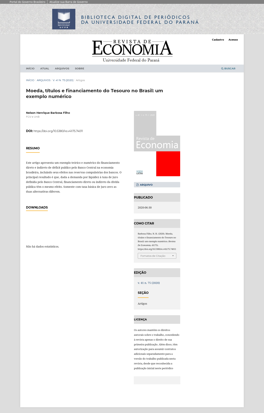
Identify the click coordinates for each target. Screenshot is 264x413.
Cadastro (218, 39)
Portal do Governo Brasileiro (27, 2)
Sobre (79, 68)
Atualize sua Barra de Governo (68, 2)
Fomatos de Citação (152, 255)
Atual (44, 68)
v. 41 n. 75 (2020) (63, 80)
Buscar (228, 68)
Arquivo (146, 184)
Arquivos (62, 68)
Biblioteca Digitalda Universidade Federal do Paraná (140, 20)
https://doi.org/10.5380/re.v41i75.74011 (58, 131)
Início (30, 68)
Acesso (233, 39)
